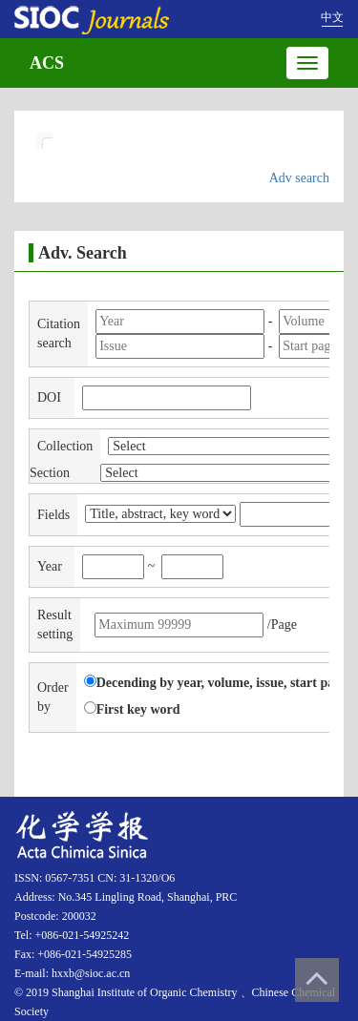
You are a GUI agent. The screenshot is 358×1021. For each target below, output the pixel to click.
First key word (132, 709)
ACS (47, 63)
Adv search (299, 178)
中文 (332, 17)
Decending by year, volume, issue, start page (215, 682)
